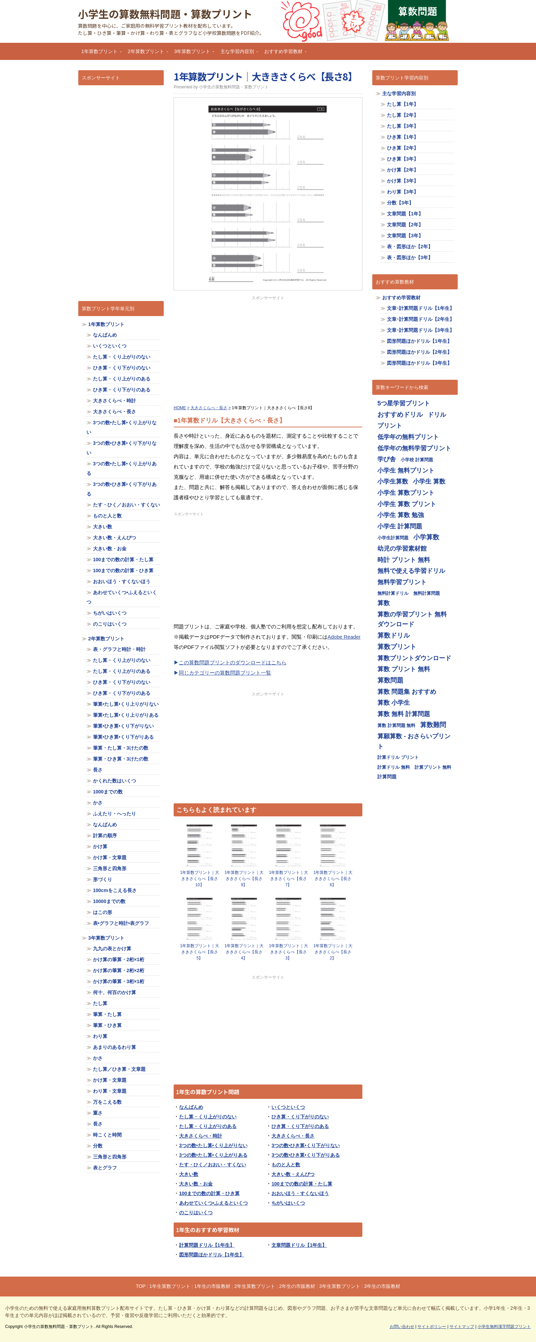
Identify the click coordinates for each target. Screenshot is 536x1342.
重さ (98, 1113)
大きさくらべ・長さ (292, 1136)
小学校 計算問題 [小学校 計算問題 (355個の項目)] (417, 459)
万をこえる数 (107, 1102)
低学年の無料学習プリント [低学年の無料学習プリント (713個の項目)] (414, 448)
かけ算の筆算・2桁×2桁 (118, 970)
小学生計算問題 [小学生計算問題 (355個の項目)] (392, 537)
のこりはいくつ (196, 1212)
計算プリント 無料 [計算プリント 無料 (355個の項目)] (433, 767)
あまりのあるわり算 (114, 1047)
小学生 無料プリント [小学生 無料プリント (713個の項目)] (405, 470)
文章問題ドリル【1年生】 (299, 1245)
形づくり (102, 879)
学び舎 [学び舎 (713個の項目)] (386, 459)
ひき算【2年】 (402, 148)
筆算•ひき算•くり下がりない (123, 726)
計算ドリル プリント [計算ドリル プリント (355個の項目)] (398, 757)
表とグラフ (105, 1167)
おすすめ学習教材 (284, 54)
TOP (140, 1286)
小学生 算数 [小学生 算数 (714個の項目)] (429, 481)
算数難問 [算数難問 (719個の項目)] (433, 724)
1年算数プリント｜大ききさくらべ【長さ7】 (288, 878)
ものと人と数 (285, 1164)
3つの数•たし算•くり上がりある (213, 1155)
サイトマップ (462, 1326)
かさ (98, 802)
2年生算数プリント (254, 1286)
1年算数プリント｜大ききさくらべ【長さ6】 (333, 878)
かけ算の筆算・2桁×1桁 (118, 959)
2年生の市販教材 (297, 1286)
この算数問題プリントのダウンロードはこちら (232, 662)
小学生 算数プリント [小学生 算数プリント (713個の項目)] (405, 492)
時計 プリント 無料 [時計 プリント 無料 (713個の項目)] (403, 559)
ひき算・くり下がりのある (300, 1126)
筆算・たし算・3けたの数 (120, 748)
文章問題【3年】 (405, 235)
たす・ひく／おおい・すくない (212, 1164)
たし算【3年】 (402, 126)
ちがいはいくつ (288, 1203)
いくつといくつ (288, 1107)
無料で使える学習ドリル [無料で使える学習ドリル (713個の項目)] (411, 570)
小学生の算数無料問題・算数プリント (165, 13)
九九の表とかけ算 (112, 948)
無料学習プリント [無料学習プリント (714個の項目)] (402, 582)
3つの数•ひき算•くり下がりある (305, 1155)
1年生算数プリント (169, 1286)
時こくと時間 (107, 1135)
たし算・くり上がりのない (208, 1116)
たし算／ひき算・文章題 (119, 1069)
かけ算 (100, 846)
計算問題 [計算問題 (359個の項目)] (387, 776)
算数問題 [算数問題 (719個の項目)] (390, 680)
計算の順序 (105, 835)
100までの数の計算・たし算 (301, 1184)
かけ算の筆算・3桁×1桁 (118, 981)
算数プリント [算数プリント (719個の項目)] (396, 646)
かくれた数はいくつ (114, 780)
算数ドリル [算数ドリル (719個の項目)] (393, 635)
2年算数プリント (146, 54)
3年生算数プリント (339, 1286)
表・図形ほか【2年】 (410, 246)
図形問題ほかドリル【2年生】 (419, 352)
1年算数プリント (100, 54)
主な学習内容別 (237, 54)
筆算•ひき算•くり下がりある (123, 737)
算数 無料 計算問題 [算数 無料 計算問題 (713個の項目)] (403, 713)
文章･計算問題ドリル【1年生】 (420, 308)
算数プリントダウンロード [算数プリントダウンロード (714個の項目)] (414, 658)
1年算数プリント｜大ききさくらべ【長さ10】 (199, 878)
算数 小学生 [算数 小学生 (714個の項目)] (393, 702)
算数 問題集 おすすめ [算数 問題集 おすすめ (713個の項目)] (406, 691)
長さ (98, 770)
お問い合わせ (402, 1326)
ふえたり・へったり (114, 813)
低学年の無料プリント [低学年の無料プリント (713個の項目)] (408, 436)
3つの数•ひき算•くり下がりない (305, 1145)
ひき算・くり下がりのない (300, 1116)
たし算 (100, 1003)
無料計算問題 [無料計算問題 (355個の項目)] (426, 593)
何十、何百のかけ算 (114, 992)
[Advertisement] (268, 349)
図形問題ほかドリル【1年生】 (211, 1254)
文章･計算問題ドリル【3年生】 (420, 330)
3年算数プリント (193, 54)
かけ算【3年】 (402, 181)
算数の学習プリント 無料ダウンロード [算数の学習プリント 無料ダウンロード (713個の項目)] (412, 619)
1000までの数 (108, 791)
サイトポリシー (431, 1326)
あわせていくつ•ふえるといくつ (213, 1203)
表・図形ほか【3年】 (410, 257)
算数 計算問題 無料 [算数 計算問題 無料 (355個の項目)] (396, 725)
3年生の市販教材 (382, 1286)
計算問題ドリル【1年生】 (206, 1245)
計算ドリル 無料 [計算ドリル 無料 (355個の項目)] (393, 767)
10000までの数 (109, 901)
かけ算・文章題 (109, 857)
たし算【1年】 (402, 104)
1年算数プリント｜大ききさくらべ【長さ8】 (265, 76)
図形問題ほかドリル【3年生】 (419, 363)
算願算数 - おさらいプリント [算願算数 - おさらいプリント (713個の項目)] (414, 741)
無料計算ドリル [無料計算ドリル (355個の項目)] (392, 593)
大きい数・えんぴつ (292, 1174)
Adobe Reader (344, 637)
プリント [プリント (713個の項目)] (389, 425)
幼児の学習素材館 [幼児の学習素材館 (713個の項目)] (402, 548)
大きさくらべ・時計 (200, 1136)
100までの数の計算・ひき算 (209, 1193)
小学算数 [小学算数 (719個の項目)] (426, 537)
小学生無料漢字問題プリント (504, 1326)
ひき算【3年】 (402, 159)
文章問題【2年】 (405, 224)
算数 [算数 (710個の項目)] (383, 602)
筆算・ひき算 (107, 1025)
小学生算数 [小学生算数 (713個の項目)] (392, 481)
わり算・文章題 (109, 1091)
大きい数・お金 (196, 1184)
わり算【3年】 (402, 192)
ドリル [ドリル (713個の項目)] (437, 414)
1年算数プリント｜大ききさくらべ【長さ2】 (333, 952)
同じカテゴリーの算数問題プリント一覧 (225, 673)
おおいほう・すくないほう (300, 1193)
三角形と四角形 (109, 868)
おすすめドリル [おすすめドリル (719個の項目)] (400, 414)
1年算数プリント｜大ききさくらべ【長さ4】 (244, 952)
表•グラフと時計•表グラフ (121, 923)
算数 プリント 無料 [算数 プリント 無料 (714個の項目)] (403, 669)
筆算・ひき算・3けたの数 (120, 759)
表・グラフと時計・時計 (119, 649)
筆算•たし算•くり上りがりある (126, 715)
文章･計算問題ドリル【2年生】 (420, 319)
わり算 (100, 1036)
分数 (98, 1146)
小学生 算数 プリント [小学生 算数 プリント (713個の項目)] (406, 503)
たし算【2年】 (402, 115)
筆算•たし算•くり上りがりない (126, 704)
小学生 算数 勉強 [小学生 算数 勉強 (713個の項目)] (400, 514)
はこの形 (102, 912)
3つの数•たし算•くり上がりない (213, 1145)
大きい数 (188, 1174)
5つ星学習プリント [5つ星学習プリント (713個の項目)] (403, 403)
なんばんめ (191, 1107)
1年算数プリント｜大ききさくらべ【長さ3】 (288, 952)
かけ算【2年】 (402, 170)
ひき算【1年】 (402, 137)
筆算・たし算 (107, 1014)
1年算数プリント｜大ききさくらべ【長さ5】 (199, 952)
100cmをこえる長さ (115, 890)
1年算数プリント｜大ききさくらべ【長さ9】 (244, 878)
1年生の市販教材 (212, 1286)
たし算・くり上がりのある (208, 1126)
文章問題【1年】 (405, 213)
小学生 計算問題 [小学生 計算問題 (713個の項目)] (399, 526)
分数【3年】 (400, 202)
